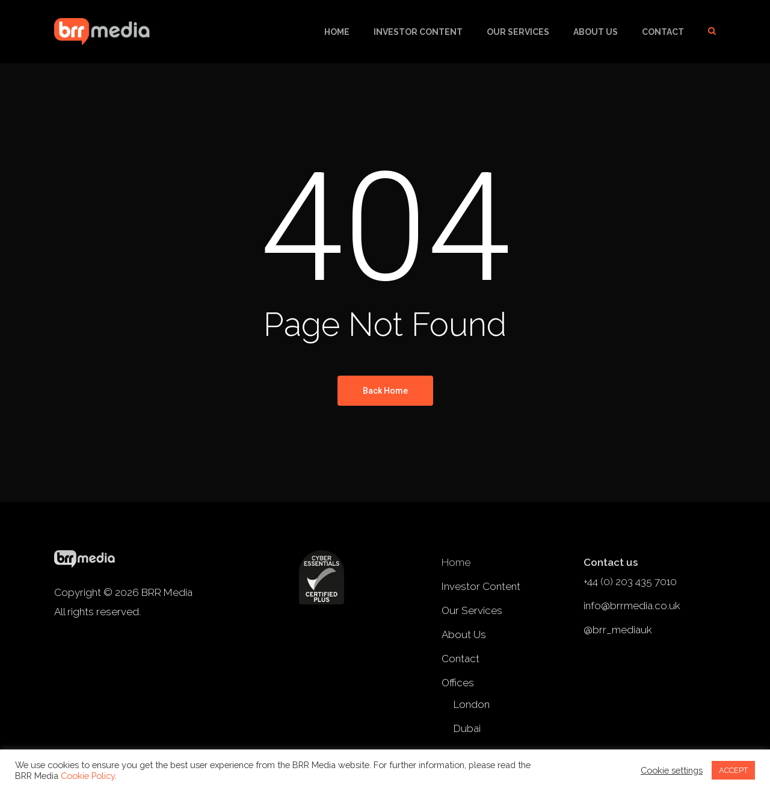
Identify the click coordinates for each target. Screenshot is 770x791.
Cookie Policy (88, 776)
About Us (595, 32)
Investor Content (418, 32)
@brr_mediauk (618, 630)
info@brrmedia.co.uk (632, 606)
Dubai (467, 728)
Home (337, 32)
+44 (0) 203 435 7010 (630, 581)
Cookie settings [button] (672, 770)
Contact (663, 32)
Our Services (518, 32)
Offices (458, 683)
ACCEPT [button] (733, 770)
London (472, 704)
